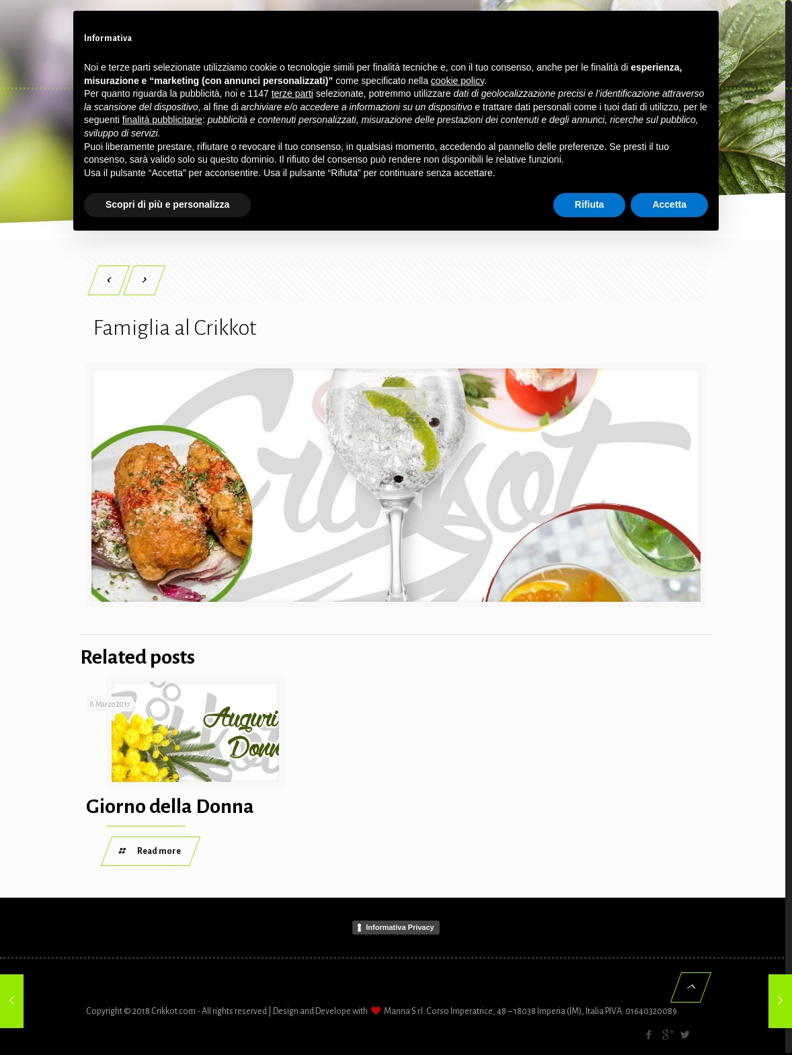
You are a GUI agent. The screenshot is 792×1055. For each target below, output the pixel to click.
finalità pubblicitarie (162, 119)
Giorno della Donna (170, 806)
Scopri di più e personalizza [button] (167, 204)
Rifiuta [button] (589, 204)
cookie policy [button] (457, 80)
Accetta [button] (669, 204)
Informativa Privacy (400, 928)
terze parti (292, 93)
